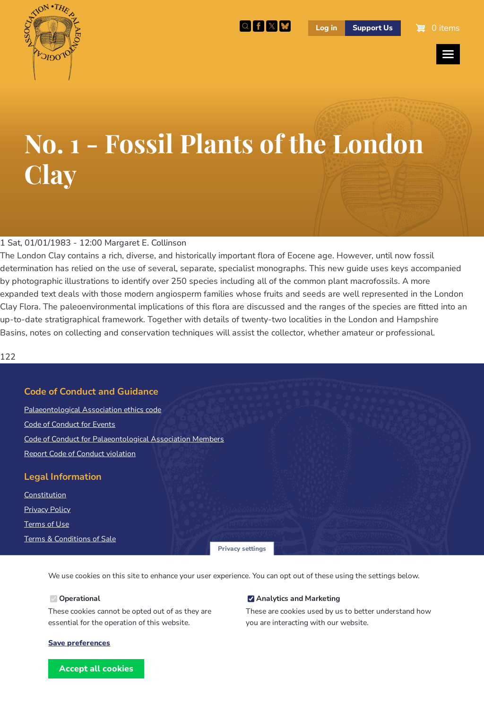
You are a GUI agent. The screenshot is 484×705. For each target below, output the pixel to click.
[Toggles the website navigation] (448, 54)
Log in (326, 28)
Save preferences (79, 651)
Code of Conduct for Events (69, 424)
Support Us (373, 28)
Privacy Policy (47, 509)
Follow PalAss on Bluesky (285, 26)
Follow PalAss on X (271, 26)
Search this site (245, 26)
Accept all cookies (96, 676)
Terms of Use (46, 524)
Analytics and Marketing (298, 606)
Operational (79, 606)
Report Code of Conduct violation (80, 454)
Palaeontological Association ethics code (92, 410)
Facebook (258, 26)
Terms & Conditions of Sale (70, 539)
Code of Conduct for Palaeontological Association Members (124, 439)
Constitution (45, 495)
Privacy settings (242, 556)
